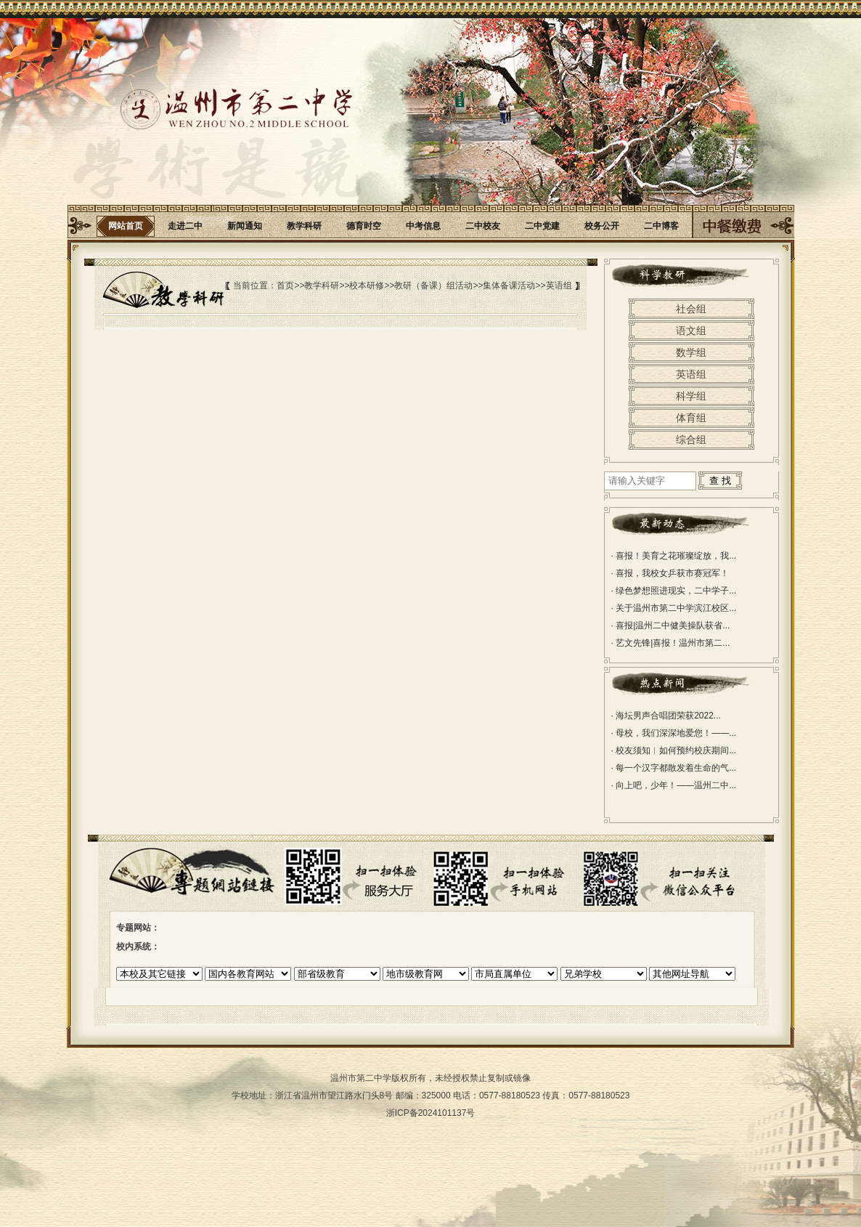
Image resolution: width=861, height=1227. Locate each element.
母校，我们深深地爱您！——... (674, 733)
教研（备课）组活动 (433, 285)
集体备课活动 (509, 285)
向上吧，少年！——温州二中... (674, 785)
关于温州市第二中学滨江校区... (674, 608)
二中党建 (542, 226)
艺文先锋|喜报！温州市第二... (670, 643)
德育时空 (363, 226)
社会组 (691, 309)
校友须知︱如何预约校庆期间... (674, 750)
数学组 (691, 352)
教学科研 (304, 226)
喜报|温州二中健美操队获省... (670, 625)
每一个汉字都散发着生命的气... (674, 768)
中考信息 (423, 226)
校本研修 (366, 285)
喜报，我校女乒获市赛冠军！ (670, 573)
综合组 (691, 439)
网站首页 (125, 226)
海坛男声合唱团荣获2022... (666, 715)
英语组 (559, 285)
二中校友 (482, 226)
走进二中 (185, 226)
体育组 (691, 418)
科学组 (691, 396)
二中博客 (661, 226)
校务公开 (601, 226)
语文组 (691, 330)
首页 (285, 285)
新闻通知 (244, 226)
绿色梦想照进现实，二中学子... (674, 591)
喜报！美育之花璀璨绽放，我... (674, 556)
